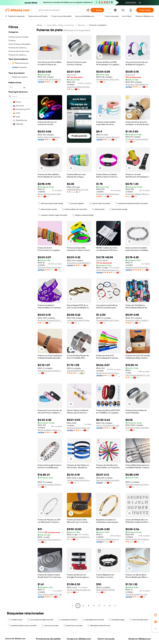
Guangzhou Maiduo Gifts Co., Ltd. (137, 194)
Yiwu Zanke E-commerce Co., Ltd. (79, 537)
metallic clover (15, 620)
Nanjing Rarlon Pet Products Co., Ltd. (137, 539)
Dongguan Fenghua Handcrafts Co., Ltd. (137, 139)
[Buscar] (97, 10)
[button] (88, 10)
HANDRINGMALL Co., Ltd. (77, 189)
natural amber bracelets (99, 203)
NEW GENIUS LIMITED (105, 590)
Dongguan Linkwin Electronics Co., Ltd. (108, 137)
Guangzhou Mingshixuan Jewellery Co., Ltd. (108, 539)
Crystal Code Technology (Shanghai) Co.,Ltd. (50, 79)
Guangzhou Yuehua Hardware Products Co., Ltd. (137, 427)
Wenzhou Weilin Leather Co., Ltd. (50, 430)
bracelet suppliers (76, 203)
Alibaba (40, 25)
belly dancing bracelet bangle (50, 203)
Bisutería (81, 25)
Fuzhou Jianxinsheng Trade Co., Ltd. (79, 320)
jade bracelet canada (47, 209)
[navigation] (20, 315)
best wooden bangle (118, 209)
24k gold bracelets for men (99, 625)
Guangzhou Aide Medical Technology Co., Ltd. (137, 84)
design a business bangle (83, 215)
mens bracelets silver (138, 620)
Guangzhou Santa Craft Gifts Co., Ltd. (79, 87)
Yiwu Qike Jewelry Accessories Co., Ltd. (137, 484)
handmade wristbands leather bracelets (131, 203)
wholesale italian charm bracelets (23, 625)
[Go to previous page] (72, 605)
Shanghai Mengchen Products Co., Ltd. (108, 320)
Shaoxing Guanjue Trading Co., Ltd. (50, 371)
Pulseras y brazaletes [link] (98, 25)
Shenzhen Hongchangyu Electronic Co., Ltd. (50, 267)
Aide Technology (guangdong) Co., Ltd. (108, 480)
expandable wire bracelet (93, 620)
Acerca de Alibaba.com (15, 638)
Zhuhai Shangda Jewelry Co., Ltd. (108, 270)
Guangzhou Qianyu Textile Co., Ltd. (137, 320)
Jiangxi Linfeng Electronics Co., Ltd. (79, 480)
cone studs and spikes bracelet (40, 620)
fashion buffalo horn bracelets (74, 209)
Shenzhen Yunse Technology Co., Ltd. (137, 267)
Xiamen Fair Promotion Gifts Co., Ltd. (50, 194)
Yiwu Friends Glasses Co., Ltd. (137, 375)
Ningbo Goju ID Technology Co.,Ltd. (108, 373)
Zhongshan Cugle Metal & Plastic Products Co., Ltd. (79, 263)
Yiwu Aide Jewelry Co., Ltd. (136, 594)
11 (109, 606)
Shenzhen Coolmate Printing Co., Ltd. (50, 320)
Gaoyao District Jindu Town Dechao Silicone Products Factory (108, 79)
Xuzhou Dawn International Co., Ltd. (50, 137)
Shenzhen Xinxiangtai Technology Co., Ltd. (108, 194)
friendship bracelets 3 (67, 620)
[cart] (123, 10)
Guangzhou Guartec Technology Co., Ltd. (50, 484)
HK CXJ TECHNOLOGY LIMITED (108, 425)
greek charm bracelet (73, 625)
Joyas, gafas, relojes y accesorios (60, 25)
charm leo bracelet (50, 625)
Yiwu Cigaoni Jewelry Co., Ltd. (50, 594)
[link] (155, 614)
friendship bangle (116, 620)
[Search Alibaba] (61, 10)
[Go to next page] (115, 605)
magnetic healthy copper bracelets (52, 215)
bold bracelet (98, 209)
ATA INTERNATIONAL (76, 371)
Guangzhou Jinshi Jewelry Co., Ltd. (50, 539)
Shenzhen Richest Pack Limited (79, 428)
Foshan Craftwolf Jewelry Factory (79, 590)
